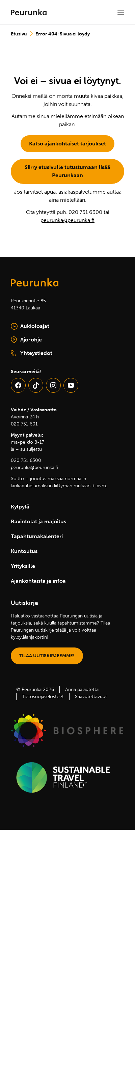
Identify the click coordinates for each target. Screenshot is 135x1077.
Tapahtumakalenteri (37, 536)
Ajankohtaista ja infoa (38, 581)
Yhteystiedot (31, 353)
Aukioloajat (30, 326)
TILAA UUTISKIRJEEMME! (47, 656)
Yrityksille (23, 566)
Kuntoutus (24, 551)
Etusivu (19, 34)
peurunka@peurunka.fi (67, 220)
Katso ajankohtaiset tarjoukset (67, 143)
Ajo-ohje (43, 340)
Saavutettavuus (91, 696)
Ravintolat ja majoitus (38, 521)
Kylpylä (20, 506)
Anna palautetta (82, 689)
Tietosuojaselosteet (43, 696)
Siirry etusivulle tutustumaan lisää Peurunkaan (67, 171)
